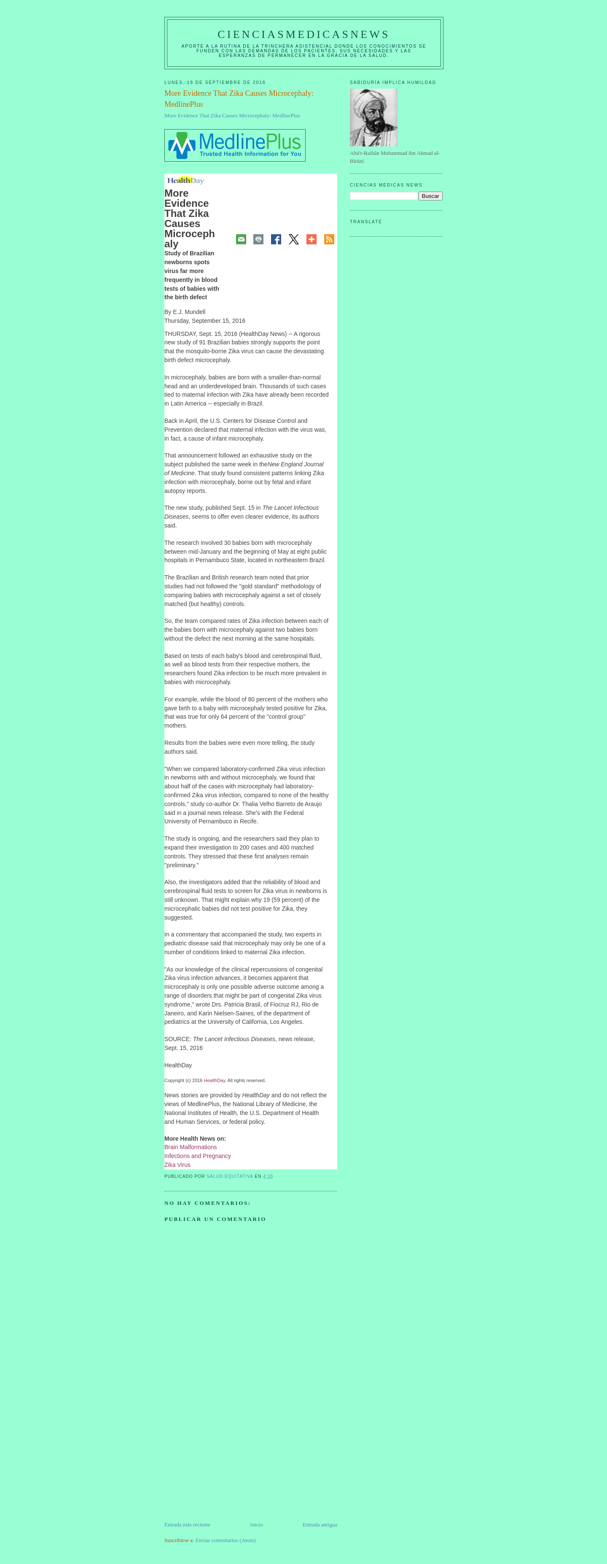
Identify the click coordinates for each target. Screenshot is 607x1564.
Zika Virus (177, 1164)
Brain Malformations (190, 1147)
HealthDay (215, 1080)
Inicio (256, 1524)
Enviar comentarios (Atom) (226, 1540)
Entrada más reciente (187, 1524)
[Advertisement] (227, 1461)
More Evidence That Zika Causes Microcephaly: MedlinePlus (232, 115)
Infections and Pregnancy (197, 1156)
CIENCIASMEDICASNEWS (304, 34)
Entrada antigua (320, 1524)
